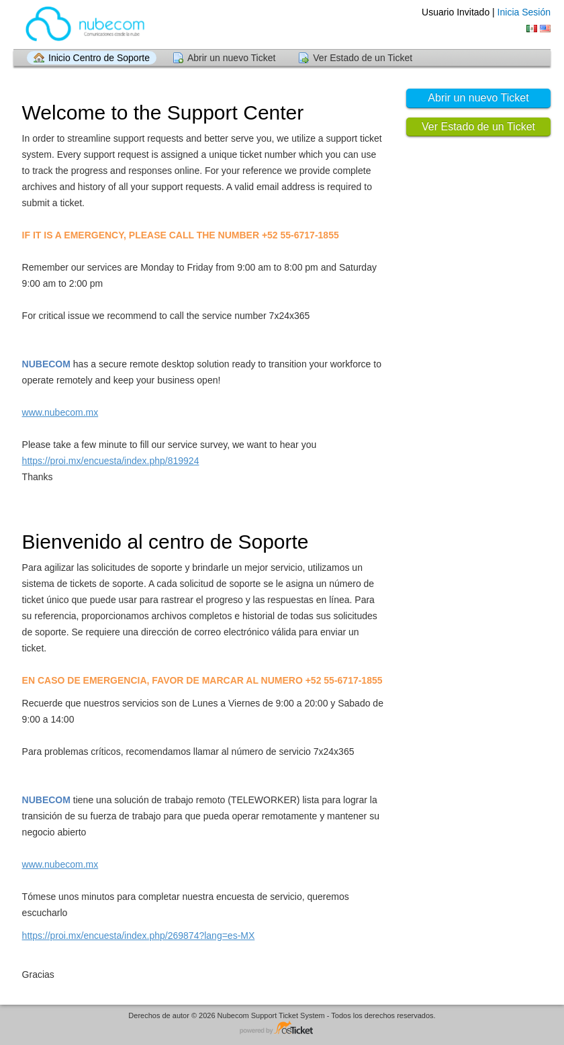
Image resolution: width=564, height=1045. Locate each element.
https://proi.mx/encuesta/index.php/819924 (110, 460)
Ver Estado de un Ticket (362, 57)
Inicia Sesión (524, 12)
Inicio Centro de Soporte (99, 57)
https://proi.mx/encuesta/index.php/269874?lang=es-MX (138, 935)
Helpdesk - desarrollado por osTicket (282, 1028)
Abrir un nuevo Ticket (231, 57)
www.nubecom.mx (60, 412)
